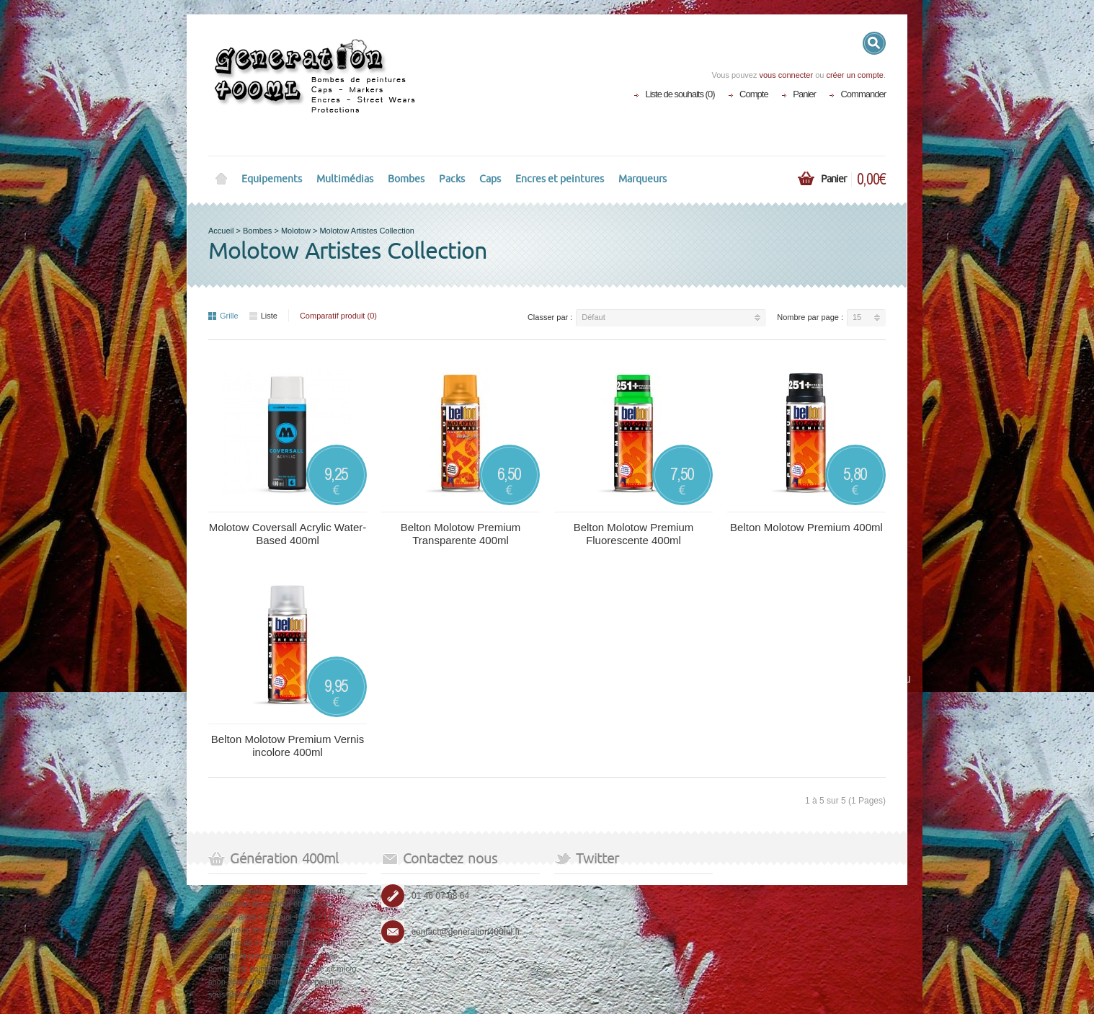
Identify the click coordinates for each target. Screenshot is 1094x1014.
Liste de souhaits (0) (679, 94)
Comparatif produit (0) (338, 315)
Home (221, 179)
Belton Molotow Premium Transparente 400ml (461, 533)
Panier (804, 94)
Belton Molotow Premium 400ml (806, 527)
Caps (490, 179)
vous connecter (786, 75)
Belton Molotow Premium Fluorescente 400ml (634, 533)
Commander (863, 94)
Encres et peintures (559, 179)
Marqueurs (642, 179)
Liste (263, 315)
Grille (223, 315)
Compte (753, 94)
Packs (452, 179)
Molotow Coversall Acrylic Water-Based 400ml (288, 533)
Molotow (296, 230)
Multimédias (344, 179)
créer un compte (854, 75)
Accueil (221, 230)
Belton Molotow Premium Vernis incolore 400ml (288, 745)
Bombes (406, 179)
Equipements (271, 179)
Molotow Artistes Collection (366, 230)
